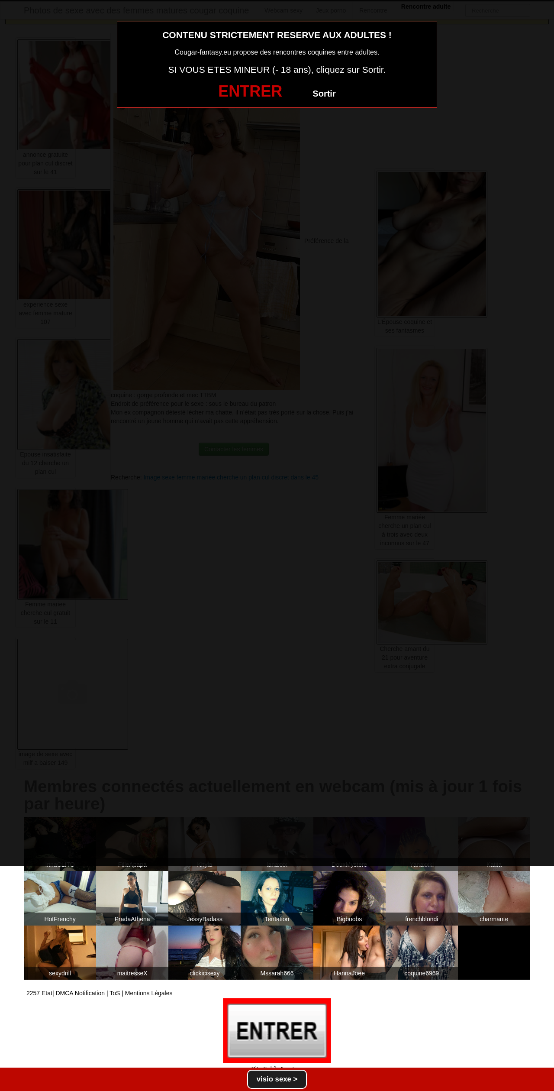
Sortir (323, 93)
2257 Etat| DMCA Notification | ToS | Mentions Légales (99, 993)
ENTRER (250, 91)
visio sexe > (277, 1079)
